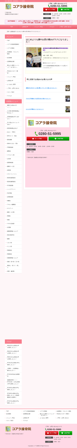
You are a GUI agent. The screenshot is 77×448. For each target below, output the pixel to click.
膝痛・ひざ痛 (10, 212)
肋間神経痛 (10, 162)
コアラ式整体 (10, 48)
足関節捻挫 (10, 196)
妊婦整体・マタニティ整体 (13, 52)
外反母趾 (9, 193)
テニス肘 (9, 246)
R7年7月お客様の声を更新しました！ (13, 402)
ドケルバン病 (10, 155)
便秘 (8, 219)
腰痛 (8, 238)
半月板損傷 (10, 185)
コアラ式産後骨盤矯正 (13, 44)
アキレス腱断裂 (11, 204)
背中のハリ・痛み (12, 135)
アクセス (52, 26)
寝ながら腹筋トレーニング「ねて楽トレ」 (13, 66)
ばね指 (9, 158)
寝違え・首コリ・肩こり (13, 266)
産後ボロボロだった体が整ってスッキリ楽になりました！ (41, 88)
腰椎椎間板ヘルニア (12, 231)
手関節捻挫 (10, 147)
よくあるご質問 (11, 84)
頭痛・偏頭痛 (10, 271)
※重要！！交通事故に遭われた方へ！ (13, 369)
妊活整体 (9, 57)
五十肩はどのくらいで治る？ (13, 123)
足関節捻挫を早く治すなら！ (13, 117)
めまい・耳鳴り (11, 132)
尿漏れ (9, 216)
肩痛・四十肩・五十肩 (13, 261)
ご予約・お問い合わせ (65, 26)
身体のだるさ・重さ (12, 143)
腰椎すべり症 (10, 166)
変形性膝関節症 (11, 181)
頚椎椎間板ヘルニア (12, 258)
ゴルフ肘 (9, 242)
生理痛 (9, 227)
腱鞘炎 (9, 151)
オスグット (10, 208)
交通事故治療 (10, 61)
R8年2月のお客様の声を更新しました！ (13, 352)
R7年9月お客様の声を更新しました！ (13, 388)
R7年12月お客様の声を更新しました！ (13, 363)
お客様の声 (25, 26)
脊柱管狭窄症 (10, 235)
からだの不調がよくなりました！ (35, 109)
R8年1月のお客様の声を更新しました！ (13, 358)
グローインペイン (12, 174)
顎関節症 (9, 250)
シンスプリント (11, 189)
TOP (11, 26)
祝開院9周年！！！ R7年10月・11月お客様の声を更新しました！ (13, 381)
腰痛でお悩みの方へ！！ (12, 106)
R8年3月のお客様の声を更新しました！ (13, 346)
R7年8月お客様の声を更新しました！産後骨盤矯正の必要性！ (13, 395)
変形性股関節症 (11, 177)
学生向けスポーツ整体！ (12, 72)
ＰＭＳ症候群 (10, 223)
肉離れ (9, 200)
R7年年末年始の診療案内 (13, 375)
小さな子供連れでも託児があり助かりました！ (38, 98)
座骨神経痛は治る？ (12, 128)
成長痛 (9, 170)
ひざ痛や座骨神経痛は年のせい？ (13, 112)
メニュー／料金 (38, 26)
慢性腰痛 (9, 139)
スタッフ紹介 (10, 92)
